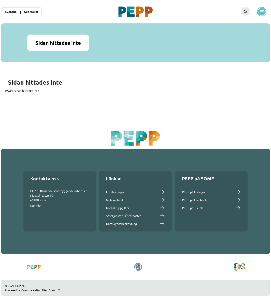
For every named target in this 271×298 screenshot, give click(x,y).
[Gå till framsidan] (135, 11)
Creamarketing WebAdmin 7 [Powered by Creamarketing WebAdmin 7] (40, 290)
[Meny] (262, 11)
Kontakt (35, 205)
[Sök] (245, 11)
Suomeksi (31, 12)
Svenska (11, 12)
